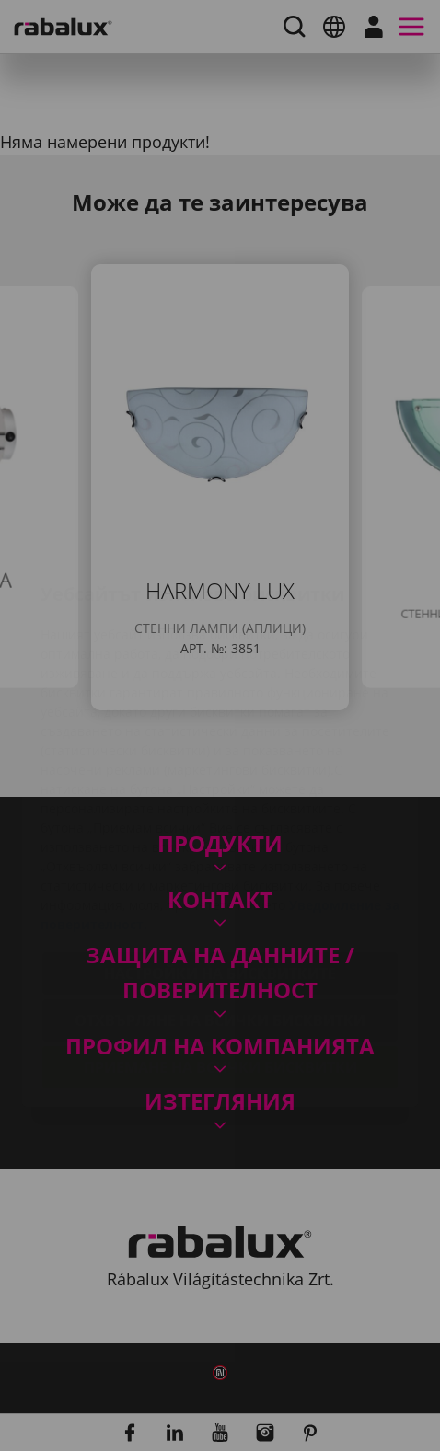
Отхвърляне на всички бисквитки (220, 911)
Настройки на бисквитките (220, 864)
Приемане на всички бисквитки (220, 958)
